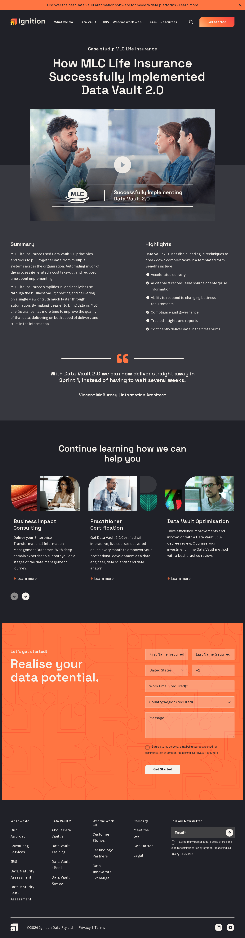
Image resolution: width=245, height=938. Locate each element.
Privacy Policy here (182, 854)
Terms (99, 927)
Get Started (216, 22)
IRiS (14, 861)
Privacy (84, 927)
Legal (138, 855)
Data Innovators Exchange (102, 871)
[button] (25, 596)
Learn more (188, 5)
